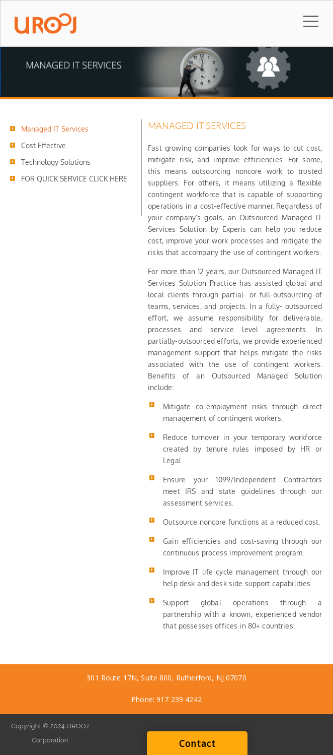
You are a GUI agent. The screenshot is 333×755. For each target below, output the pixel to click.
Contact (197, 743)
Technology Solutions (56, 162)
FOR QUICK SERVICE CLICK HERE (74, 178)
